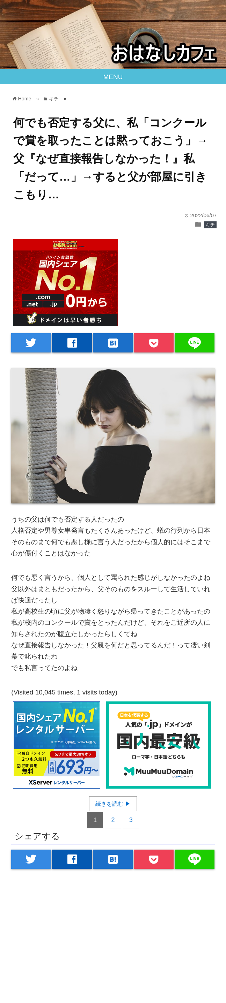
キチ (210, 224)
